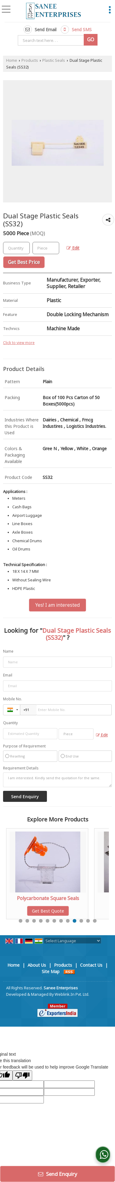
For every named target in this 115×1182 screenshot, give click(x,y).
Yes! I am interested (57, 605)
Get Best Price (24, 262)
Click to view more (19, 342)
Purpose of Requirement (24, 746)
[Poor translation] (22, 1075)
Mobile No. (12, 699)
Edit (73, 248)
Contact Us (91, 965)
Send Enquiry (57, 1173)
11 (88, 921)
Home (11, 60)
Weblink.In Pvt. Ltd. (72, 994)
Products (29, 60)
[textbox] (52, 40)
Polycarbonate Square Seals (59, 898)
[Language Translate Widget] (72, 940)
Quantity (10, 722)
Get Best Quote (59, 911)
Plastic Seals (53, 60)
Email (7, 675)
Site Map (50, 971)
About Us (37, 965)
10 (81, 921)
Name (8, 651)
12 (95, 921)
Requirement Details (20, 768)
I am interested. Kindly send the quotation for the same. (57, 780)
